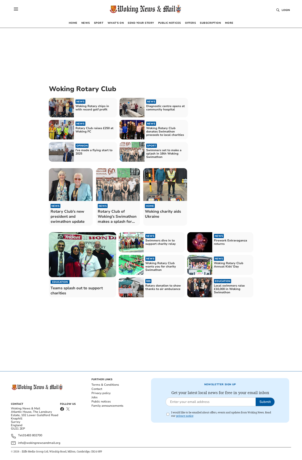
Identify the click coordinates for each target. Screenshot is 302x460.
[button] (16, 9)
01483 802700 (32, 435)
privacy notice (184, 415)
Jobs (94, 397)
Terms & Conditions (105, 385)
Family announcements (107, 406)
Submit (265, 402)
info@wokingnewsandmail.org (39, 443)
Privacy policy (101, 393)
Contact (96, 389)
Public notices (101, 402)
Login (286, 10)
